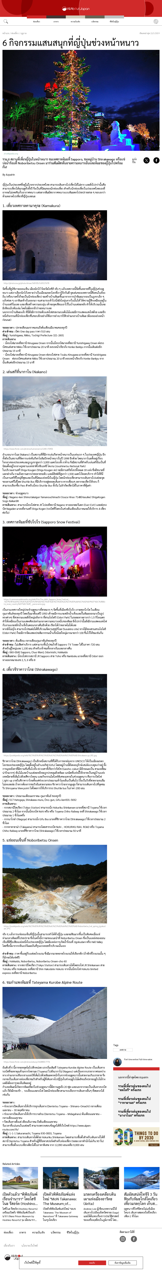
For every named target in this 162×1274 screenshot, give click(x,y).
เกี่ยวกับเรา (9, 1245)
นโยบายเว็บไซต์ (29, 1245)
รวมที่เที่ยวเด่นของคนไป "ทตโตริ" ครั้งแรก (134, 1088)
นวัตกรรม (94, 21)
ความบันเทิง (75, 21)
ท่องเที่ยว (36, 21)
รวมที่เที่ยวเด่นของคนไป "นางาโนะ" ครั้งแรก (134, 1113)
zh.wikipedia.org (11, 153)
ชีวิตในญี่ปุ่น (114, 21)
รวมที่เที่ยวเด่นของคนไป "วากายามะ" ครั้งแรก (134, 1101)
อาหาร (56, 21)
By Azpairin (8, 174)
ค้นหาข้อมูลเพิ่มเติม (122, 1262)
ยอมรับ (92, 1262)
